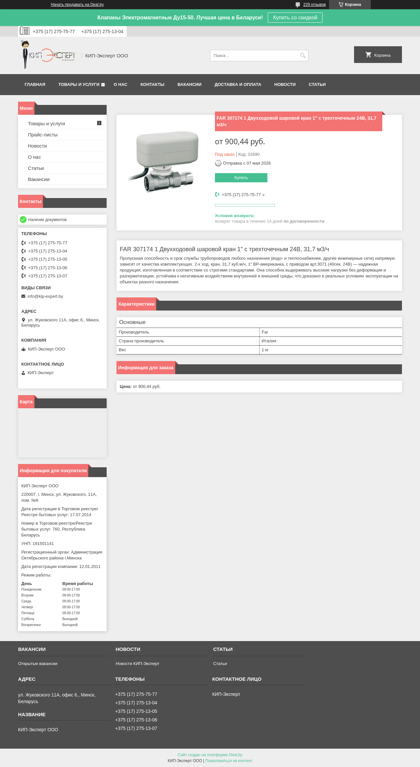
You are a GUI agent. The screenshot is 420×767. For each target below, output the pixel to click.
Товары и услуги (78, 84)
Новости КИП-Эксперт (137, 663)
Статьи (317, 84)
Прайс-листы (43, 134)
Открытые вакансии (37, 663)
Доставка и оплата (238, 84)
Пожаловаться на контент (228, 760)
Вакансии (189, 84)
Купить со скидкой (295, 17)
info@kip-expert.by (45, 296)
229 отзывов (314, 4)
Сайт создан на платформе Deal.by (210, 755)
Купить (241, 177)
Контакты (152, 84)
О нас (121, 84)
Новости (285, 84)
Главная (35, 84)
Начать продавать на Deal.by (77, 4)
